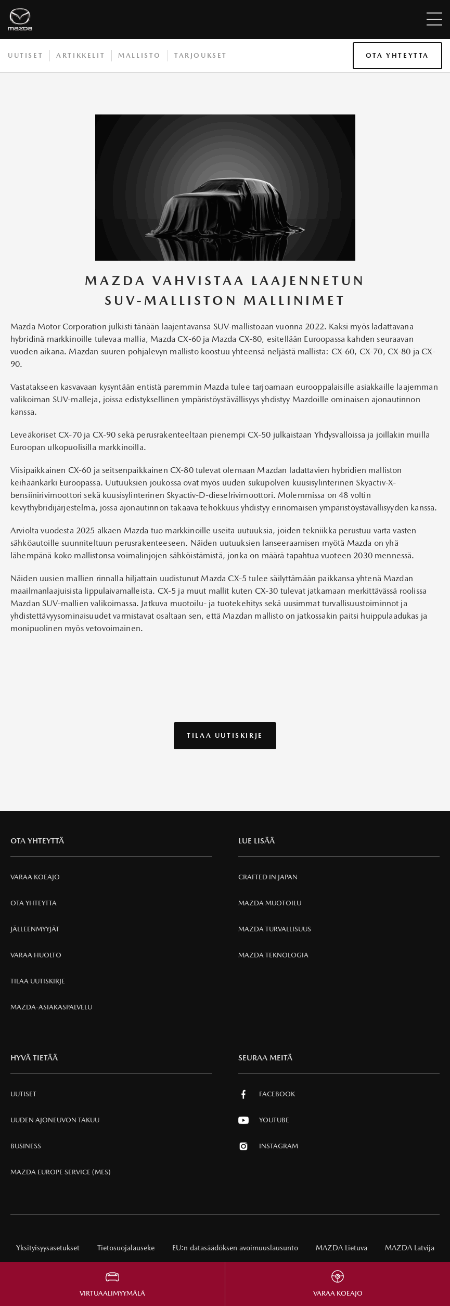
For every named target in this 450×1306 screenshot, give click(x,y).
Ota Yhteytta (397, 55)
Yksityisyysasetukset (48, 1248)
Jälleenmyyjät (34, 929)
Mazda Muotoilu (269, 903)
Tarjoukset (200, 55)
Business (25, 1146)
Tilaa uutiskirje (225, 735)
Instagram (268, 1146)
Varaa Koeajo (35, 877)
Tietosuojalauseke (126, 1248)
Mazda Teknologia (273, 955)
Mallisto (139, 55)
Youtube (263, 1120)
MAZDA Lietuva (341, 1248)
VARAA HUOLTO (35, 955)
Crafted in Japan (268, 877)
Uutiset (25, 55)
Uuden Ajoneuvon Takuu (54, 1120)
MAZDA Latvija (409, 1248)
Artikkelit (80, 55)
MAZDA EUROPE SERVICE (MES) (60, 1172)
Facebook (266, 1094)
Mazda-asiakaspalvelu (51, 1007)
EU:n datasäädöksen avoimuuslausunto (235, 1248)
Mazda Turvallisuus (274, 929)
